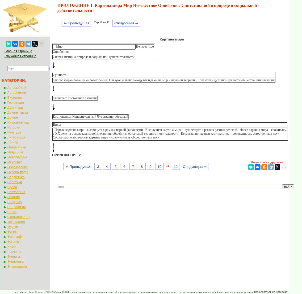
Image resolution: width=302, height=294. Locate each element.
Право (12, 187)
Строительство (18, 217)
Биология (14, 97)
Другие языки (17, 112)
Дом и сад (15, 107)
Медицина (15, 152)
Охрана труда (17, 172)
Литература (16, 137)
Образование (17, 167)
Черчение (14, 252)
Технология (16, 222)
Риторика (14, 202)
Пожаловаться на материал (270, 291)
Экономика (15, 261)
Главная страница (18, 51)
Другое (12, 117)
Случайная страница (20, 56)
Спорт (12, 212)
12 (176, 167)
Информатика (18, 122)
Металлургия (17, 157)
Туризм (12, 227)
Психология (16, 192)
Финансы (14, 242)
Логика (12, 142)
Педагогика (16, 177)
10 (159, 167)
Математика (16, 147)
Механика (14, 162)
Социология (16, 207)
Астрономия (16, 92)
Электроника (17, 266)
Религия (13, 197)
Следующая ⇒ (126, 23)
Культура (14, 132)
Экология (14, 256)
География (15, 102)
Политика (14, 182)
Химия (12, 247)
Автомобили (16, 87)
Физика (12, 232)
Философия (16, 237)
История (13, 127)
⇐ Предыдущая (76, 23)
